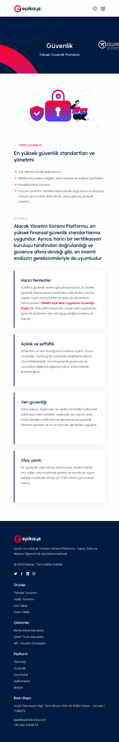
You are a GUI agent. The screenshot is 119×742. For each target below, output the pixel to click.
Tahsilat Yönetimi (25, 593)
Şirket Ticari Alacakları (29, 637)
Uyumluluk (21, 674)
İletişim (18, 687)
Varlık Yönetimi (24, 599)
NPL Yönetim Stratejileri (30, 643)
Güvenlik (20, 668)
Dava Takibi (21, 612)
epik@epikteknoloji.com (30, 720)
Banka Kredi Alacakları (29, 630)
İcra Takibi (20, 605)
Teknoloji (20, 662)
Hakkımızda (22, 681)
